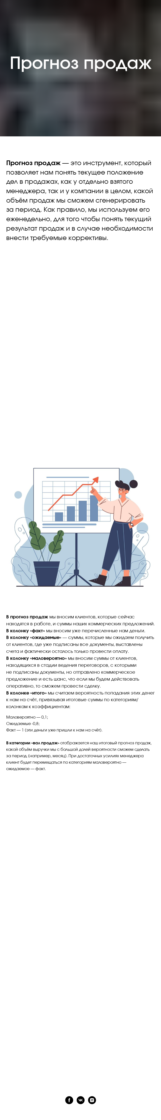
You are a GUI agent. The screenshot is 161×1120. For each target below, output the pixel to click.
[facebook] (69, 1100)
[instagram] (92, 1100)
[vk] (81, 1100)
